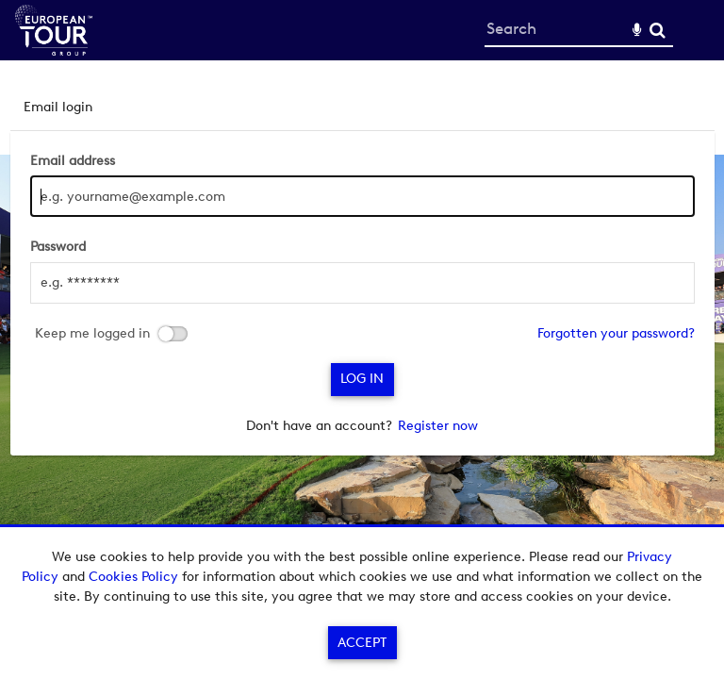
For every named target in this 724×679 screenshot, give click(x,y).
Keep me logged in (92, 333)
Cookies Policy (133, 577)
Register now (438, 426)
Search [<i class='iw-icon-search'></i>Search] (658, 30)
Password (58, 247)
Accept (362, 643)
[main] (362, 269)
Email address (72, 161)
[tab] (362, 107)
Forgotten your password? (616, 333)
